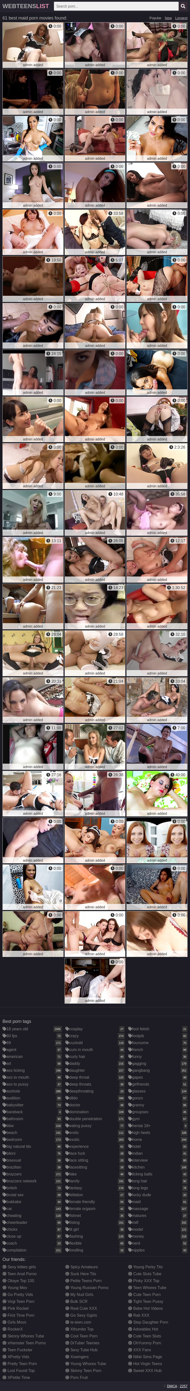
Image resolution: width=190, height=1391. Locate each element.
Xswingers (77, 1357)
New (168, 18)
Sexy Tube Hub (81, 1350)
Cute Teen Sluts (144, 1336)
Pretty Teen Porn (19, 1364)
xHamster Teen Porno (24, 1343)
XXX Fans (139, 1350)
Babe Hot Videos (145, 1308)
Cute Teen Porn (144, 1294)
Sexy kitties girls (19, 1267)
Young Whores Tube (85, 1364)
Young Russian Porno (86, 1288)
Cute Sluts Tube (144, 1274)
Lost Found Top (18, 1371)
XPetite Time (16, 1377)
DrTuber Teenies (82, 1343)
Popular (155, 18)
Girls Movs (14, 1322)
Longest (181, 18)
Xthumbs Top (79, 1329)
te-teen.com (78, 1322)
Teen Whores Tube (147, 1288)
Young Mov (14, 1288)
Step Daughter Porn (148, 1322)
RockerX (12, 1329)
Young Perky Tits (145, 1267)
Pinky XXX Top (143, 1281)
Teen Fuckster (17, 1350)
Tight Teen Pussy (145, 1301)
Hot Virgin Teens (145, 1364)
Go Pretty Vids (17, 1294)
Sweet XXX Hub (145, 1371)
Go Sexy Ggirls (81, 1315)
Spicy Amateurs (81, 1267)
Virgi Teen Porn (18, 1301)
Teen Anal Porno (19, 1274)
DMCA (172, 1386)
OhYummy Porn (144, 1343)
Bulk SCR (76, 1301)
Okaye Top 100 (18, 1281)
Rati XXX (138, 1315)
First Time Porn (18, 1315)
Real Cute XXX (81, 1308)
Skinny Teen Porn (83, 1371)
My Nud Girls (79, 1294)
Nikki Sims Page (145, 1357)
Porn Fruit (76, 1377)
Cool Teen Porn (81, 1336)
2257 (184, 1386)
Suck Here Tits (80, 1274)
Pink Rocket (15, 1308)
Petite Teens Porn (83, 1281)
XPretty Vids (15, 1357)
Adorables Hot (143, 1329)
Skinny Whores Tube (23, 1336)
